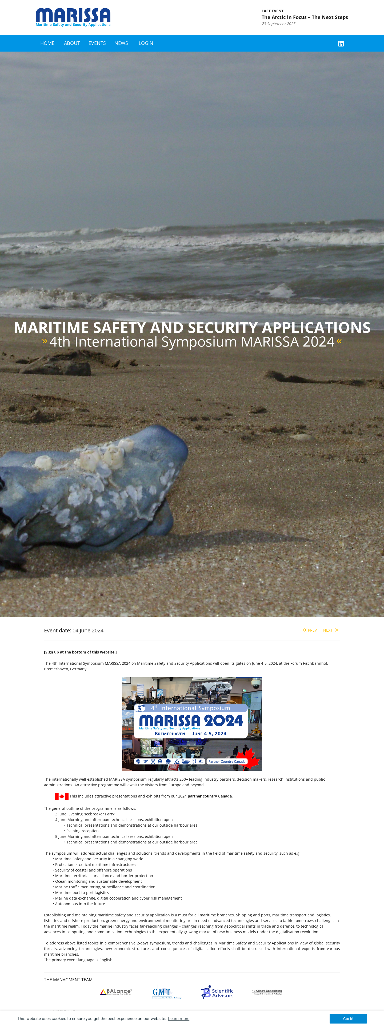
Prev (309, 630)
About (72, 43)
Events (97, 43)
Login (146, 43)
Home (47, 43)
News (121, 43)
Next (331, 630)
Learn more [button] (178, 1018)
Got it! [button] (348, 1019)
